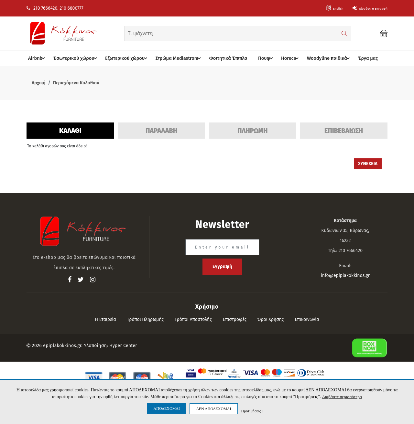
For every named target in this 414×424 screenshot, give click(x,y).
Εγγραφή (222, 267)
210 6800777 (71, 8)
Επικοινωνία (307, 320)
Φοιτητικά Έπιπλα (225, 58)
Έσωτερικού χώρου (78, 58)
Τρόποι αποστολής (193, 320)
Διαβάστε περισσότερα (342, 396)
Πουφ (264, 58)
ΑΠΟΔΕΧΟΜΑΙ (167, 408)
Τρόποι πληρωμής (145, 320)
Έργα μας (362, 58)
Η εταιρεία (105, 320)
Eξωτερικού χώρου (128, 58)
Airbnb (41, 58)
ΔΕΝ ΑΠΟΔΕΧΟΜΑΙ (213, 409)
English (320, 8)
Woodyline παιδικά (325, 58)
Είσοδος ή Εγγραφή (364, 8)
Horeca (288, 58)
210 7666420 (42, 8)
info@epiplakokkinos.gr (345, 276)
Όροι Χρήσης (270, 320)
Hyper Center (123, 346)
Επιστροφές (234, 320)
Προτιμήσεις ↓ (252, 411)
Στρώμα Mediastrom (178, 58)
